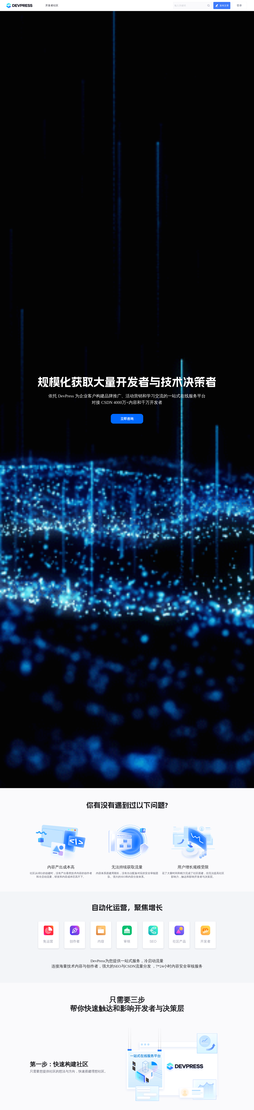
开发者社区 (51, 5)
